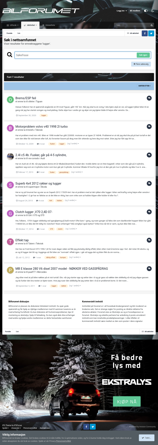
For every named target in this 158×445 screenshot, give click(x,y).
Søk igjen (143, 55)
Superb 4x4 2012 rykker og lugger (38, 183)
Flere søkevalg (141, 64)
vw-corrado (33, 158)
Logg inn (122, 11)
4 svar (41, 144)
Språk (5, 428)
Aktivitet (31, 25)
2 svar (41, 229)
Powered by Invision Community (142, 427)
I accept (146, 438)
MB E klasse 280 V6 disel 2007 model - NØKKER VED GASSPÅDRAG (61, 268)
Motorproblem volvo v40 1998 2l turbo (41, 126)
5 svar (41, 172)
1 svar (37, 257)
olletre (31, 101)
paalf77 (31, 272)
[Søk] (124, 25)
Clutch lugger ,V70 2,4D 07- (33, 212)
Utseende (16, 428)
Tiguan (39, 101)
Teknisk (39, 130)
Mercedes (42, 272)
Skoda (44, 187)
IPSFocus (18, 425)
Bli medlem (135, 11)
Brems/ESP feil (25, 98)
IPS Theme (6, 425)
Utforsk (13, 25)
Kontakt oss (45, 428)
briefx (31, 130)
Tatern (31, 243)
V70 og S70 (38, 215)
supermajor (33, 187)
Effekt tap (22, 240)
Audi (43, 158)
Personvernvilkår (30, 428)
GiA (30, 215)
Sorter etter (144, 86)
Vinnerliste (50, 25)
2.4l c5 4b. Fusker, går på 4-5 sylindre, (41, 155)
